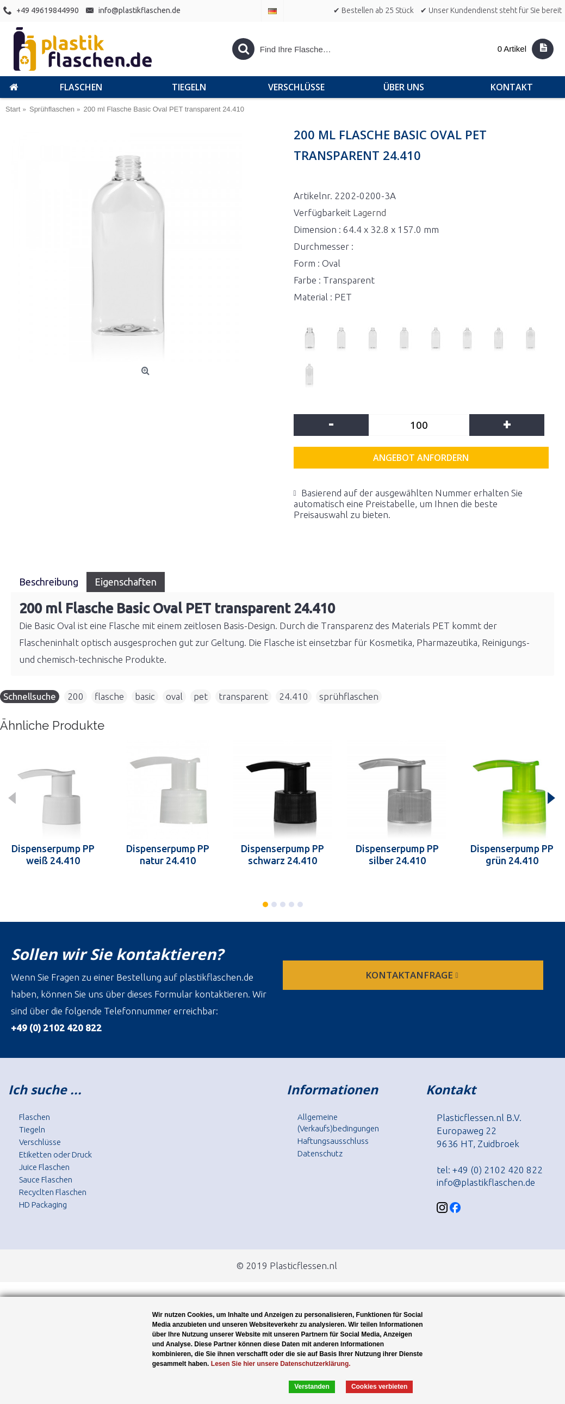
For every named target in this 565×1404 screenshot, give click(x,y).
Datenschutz (320, 1153)
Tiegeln (32, 1129)
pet (201, 696)
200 (75, 696)
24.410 (293, 696)
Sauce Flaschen (45, 1179)
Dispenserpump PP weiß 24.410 (53, 854)
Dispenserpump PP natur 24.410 (167, 854)
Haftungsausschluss (333, 1141)
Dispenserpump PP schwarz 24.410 (282, 854)
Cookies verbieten (379, 1386)
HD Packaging (43, 1204)
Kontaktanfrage (412, 975)
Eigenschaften (126, 581)
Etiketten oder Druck (55, 1154)
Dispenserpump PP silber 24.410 (397, 854)
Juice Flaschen (44, 1167)
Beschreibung (48, 581)
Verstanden (312, 1386)
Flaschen (34, 1117)
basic (145, 696)
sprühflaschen (348, 696)
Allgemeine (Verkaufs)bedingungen (338, 1122)
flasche (109, 696)
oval (174, 696)
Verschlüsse (40, 1142)
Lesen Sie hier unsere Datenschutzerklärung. (281, 1364)
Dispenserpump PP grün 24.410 (512, 854)
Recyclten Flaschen (52, 1192)
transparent (243, 696)
